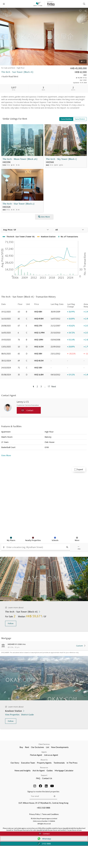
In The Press (72, 762)
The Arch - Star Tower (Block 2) (18, 203)
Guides (50, 770)
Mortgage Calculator (64, 770)
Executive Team (28, 762)
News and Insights (23, 770)
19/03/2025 (6, 340)
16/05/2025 (6, 333)
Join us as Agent (51, 755)
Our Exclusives (37, 747)
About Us (44, 760)
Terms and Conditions (50, 814)
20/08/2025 (6, 326)
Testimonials (59, 762)
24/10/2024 (6, 368)
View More (6, 455)
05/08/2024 (6, 375)
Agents (44, 752)
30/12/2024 (6, 361)
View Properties (12, 714)
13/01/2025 (6, 347)
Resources (44, 767)
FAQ (38, 778)
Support (44, 775)
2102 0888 (44, 843)
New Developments (60, 747)
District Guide (27, 714)
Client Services (44, 744)
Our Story (15, 762)
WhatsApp (44, 839)
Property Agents (44, 762)
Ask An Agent (39, 770)
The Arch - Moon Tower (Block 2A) (20, 159)
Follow (11, 623)
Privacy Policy (34, 814)
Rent (27, 747)
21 (83, 61)
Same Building (66, 119)
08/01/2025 (6, 354)
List (47, 747)
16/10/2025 (6, 319)
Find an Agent (36, 755)
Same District (80, 119)
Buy (21, 747)
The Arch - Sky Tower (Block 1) (61, 159)
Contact (44, 833)
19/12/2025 (6, 312)
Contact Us (47, 778)
